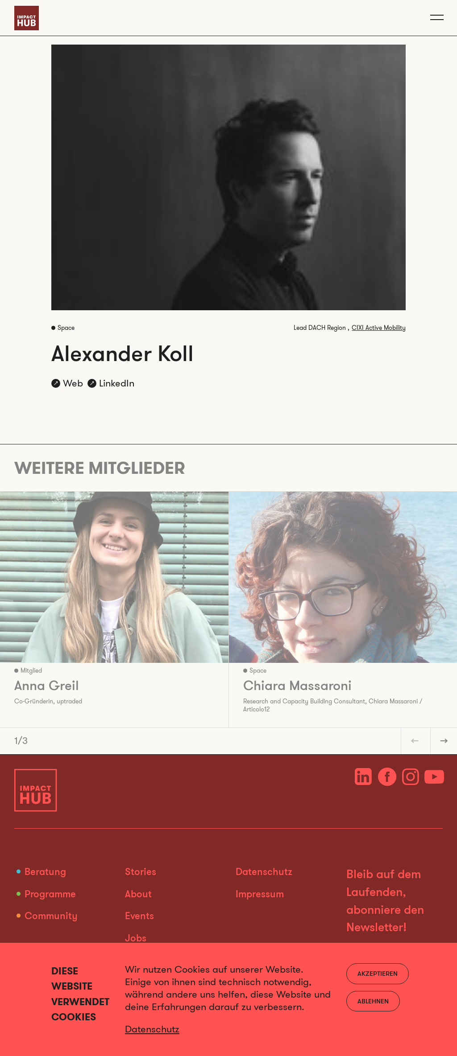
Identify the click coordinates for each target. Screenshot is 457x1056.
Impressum (260, 894)
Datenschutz (264, 871)
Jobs (135, 938)
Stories (140, 871)
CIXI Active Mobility (379, 328)
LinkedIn (116, 383)
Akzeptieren (377, 973)
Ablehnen (373, 1001)
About (138, 894)
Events (139, 915)
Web (73, 383)
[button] (414, 740)
